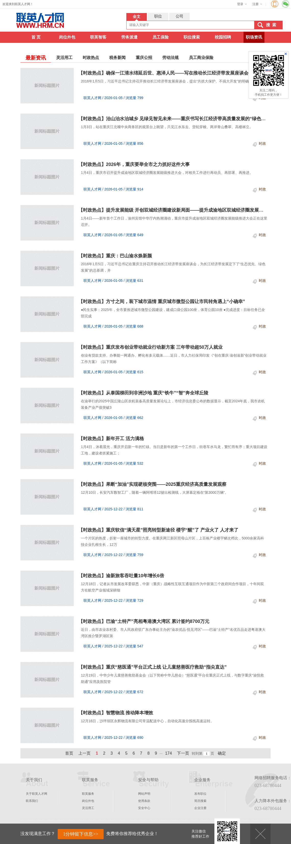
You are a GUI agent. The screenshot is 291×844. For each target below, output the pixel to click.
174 (168, 753)
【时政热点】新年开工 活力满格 (111, 438)
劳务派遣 (129, 37)
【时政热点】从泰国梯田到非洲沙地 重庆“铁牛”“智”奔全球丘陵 (143, 392)
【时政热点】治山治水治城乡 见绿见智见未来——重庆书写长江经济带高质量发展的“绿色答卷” (175, 118)
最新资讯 (36, 58)
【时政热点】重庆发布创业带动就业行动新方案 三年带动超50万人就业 (150, 347)
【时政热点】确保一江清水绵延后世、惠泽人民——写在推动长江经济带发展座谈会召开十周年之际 (179, 73)
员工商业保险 (201, 57)
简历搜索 (200, 801)
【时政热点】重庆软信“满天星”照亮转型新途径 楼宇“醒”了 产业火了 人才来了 (158, 530)
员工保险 (160, 37)
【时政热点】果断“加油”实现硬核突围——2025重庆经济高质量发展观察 (152, 484)
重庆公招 (144, 57)
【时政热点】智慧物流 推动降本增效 (115, 712)
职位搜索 (192, 37)
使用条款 (144, 801)
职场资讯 (254, 37)
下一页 (183, 753)
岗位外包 (67, 37)
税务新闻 (117, 57)
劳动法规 (170, 57)
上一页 (84, 753)
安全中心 (144, 808)
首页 (69, 753)
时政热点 (91, 57)
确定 (222, 753)
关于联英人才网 (36, 793)
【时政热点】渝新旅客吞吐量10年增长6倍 (121, 575)
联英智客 (98, 37)
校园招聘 (223, 37)
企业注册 (200, 808)
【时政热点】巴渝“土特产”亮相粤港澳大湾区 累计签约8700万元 (143, 621)
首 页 (36, 37)
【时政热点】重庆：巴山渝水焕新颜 (115, 255)
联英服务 (88, 793)
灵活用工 (64, 57)
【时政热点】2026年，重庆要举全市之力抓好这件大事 (134, 164)
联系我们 (32, 801)
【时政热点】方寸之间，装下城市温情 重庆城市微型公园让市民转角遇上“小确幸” (161, 301)
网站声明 (144, 793)
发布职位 (200, 793)
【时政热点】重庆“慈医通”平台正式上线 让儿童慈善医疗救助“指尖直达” (152, 667)
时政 (262, 143)
